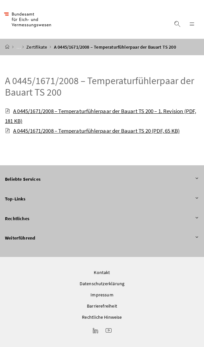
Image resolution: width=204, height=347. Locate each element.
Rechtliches (102, 219)
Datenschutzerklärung (102, 284)
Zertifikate (37, 47)
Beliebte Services (102, 179)
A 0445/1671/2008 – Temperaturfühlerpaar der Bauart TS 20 (92, 130)
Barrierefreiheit (102, 306)
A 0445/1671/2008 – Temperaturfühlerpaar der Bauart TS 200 (99, 86)
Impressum (102, 295)
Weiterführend (102, 238)
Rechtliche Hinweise (102, 317)
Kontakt (102, 272)
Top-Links (102, 199)
